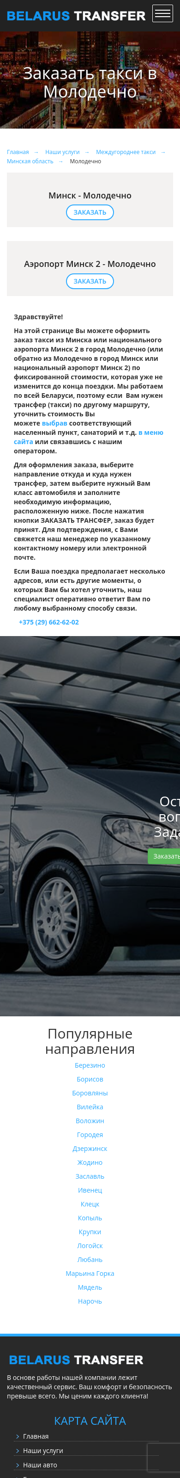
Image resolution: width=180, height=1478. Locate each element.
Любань (90, 1259)
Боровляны (90, 1092)
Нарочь (90, 1301)
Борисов (90, 1079)
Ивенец (90, 1190)
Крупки (90, 1231)
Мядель (90, 1287)
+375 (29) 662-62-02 (46, 622)
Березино (90, 1065)
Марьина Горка (90, 1273)
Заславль (90, 1176)
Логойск (90, 1245)
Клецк (90, 1204)
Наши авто (40, 1464)
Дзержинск (90, 1148)
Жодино (90, 1162)
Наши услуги (43, 1450)
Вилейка (90, 1106)
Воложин (90, 1120)
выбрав (55, 423)
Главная (36, 1436)
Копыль (90, 1217)
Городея (90, 1134)
